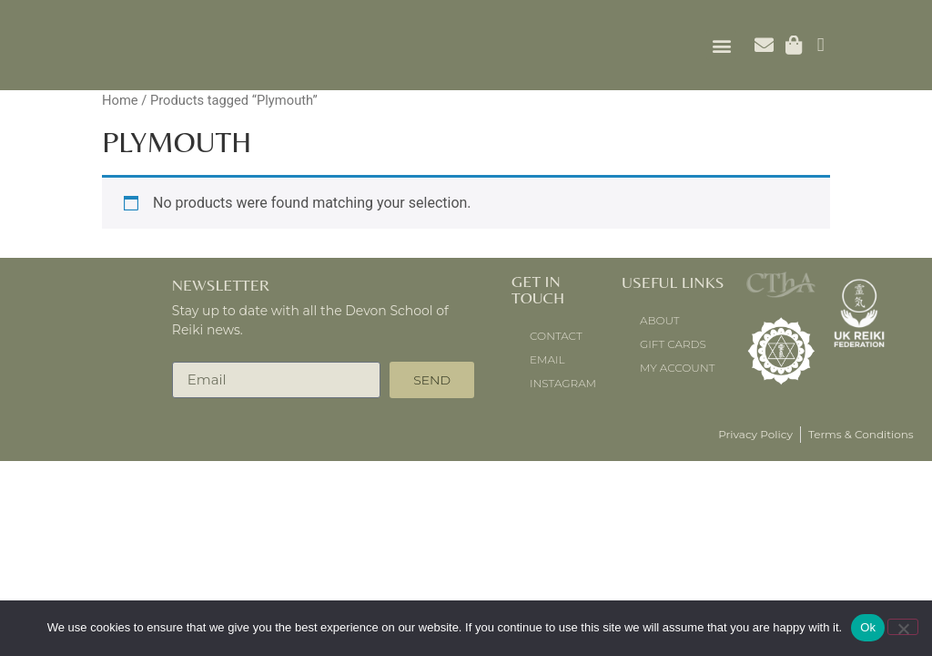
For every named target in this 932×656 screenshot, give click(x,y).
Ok (868, 627)
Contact (556, 336)
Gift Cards (673, 344)
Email (547, 359)
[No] (902, 627)
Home (120, 100)
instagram (563, 383)
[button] (721, 45)
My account (677, 367)
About (660, 320)
